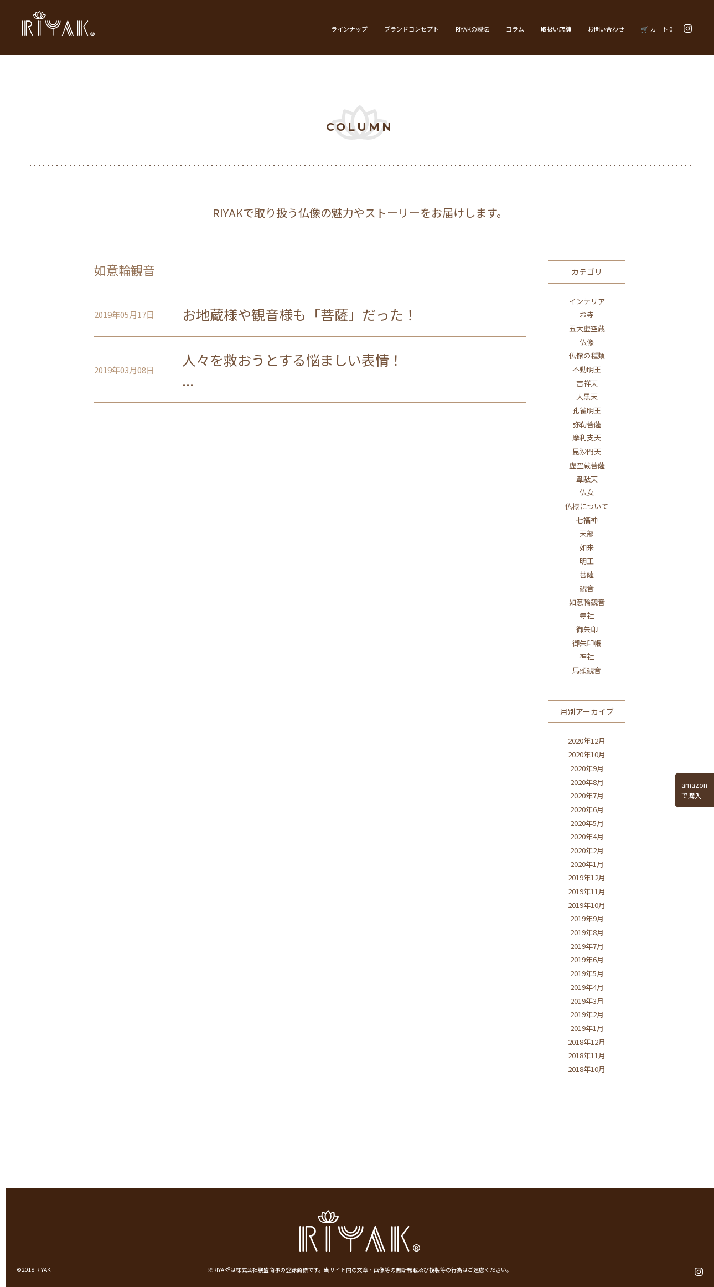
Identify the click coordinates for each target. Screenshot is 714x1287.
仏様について (586, 506)
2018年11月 (587, 1055)
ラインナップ (349, 28)
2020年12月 (587, 740)
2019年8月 (587, 932)
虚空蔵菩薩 (587, 465)
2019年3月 (587, 1001)
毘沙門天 (586, 451)
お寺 (587, 314)
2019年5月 (587, 973)
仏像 (587, 342)
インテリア (587, 301)
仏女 (587, 492)
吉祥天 (587, 383)
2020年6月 (587, 809)
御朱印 (587, 629)
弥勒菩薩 (586, 424)
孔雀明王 (586, 410)
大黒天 (587, 396)
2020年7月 (587, 795)
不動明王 (586, 369)
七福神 (587, 520)
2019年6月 (587, 959)
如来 (587, 547)
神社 (587, 656)
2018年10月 (587, 1069)
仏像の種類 (587, 355)
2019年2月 (587, 1014)
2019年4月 (587, 987)
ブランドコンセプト (411, 28)
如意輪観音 (587, 602)
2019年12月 (587, 877)
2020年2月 (587, 850)
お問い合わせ (606, 28)
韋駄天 (587, 479)
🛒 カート (656, 28)
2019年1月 (587, 1028)
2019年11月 (587, 891)
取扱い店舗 (556, 28)
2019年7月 (587, 946)
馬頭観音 (586, 670)
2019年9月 (587, 918)
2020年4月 (587, 836)
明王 (587, 561)
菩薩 (587, 574)
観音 (587, 588)
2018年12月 (587, 1042)
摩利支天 (586, 437)
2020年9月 (587, 768)
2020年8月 (587, 782)
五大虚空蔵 (587, 328)
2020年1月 (587, 864)
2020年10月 (587, 754)
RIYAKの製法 (472, 28)
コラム (515, 28)
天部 (587, 533)
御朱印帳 (586, 643)
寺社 (587, 615)
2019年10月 (587, 905)
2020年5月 (587, 823)
